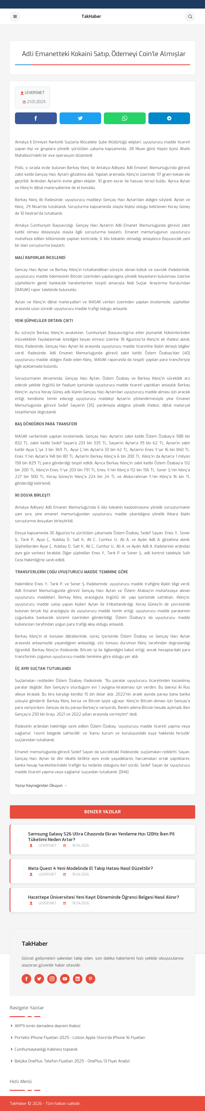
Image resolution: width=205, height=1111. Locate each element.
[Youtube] (65, 979)
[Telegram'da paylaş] (169, 118)
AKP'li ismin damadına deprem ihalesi (47, 1025)
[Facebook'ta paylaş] (36, 118)
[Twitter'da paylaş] (80, 118)
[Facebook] (26, 979)
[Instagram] (52, 979)
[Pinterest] (90, 979)
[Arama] (190, 16)
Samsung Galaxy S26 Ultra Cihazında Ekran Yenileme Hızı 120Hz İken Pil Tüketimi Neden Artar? (101, 836)
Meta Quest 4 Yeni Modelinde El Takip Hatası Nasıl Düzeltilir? (90, 868)
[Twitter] (39, 979)
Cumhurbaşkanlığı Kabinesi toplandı (46, 1049)
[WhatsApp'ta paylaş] (125, 118)
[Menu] (15, 16)
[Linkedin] (77, 979)
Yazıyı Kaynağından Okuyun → (41, 785)
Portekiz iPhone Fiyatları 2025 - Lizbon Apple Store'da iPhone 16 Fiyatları (80, 1037)
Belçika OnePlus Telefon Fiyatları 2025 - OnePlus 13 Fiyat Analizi (72, 1061)
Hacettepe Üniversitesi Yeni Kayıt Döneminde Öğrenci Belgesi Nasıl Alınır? (103, 897)
